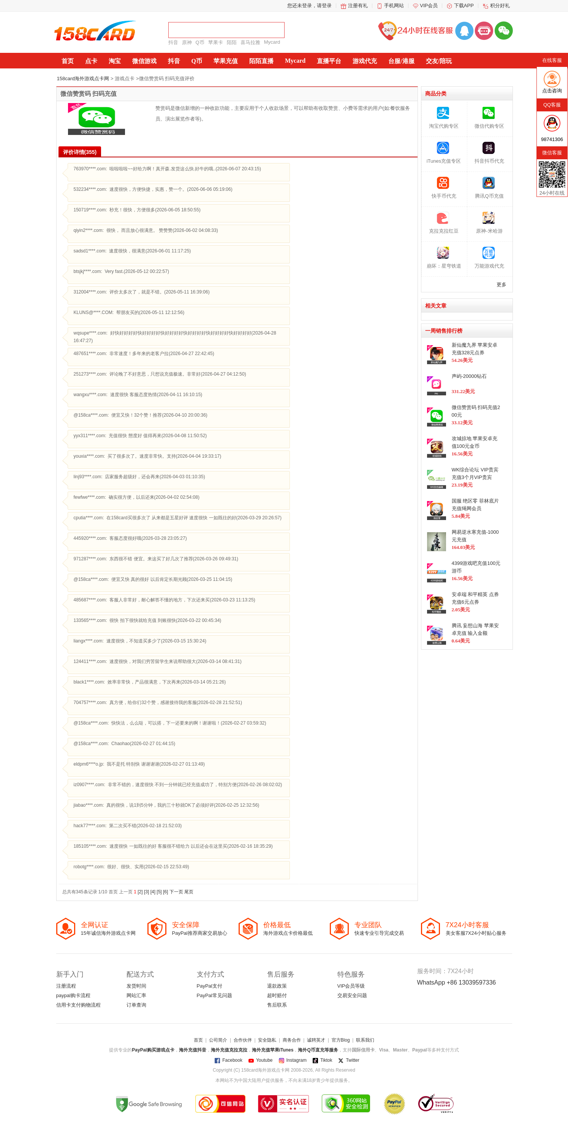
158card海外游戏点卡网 (83, 78)
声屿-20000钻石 (469, 376)
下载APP (464, 5)
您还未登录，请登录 (309, 5)
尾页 (188, 891)
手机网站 (394, 5)
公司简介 (218, 1040)
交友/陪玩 (439, 61)
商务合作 (292, 1040)
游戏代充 (365, 61)
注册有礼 (358, 5)
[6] (166, 891)
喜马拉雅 (250, 42)
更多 (501, 284)
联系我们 (365, 1040)
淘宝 (115, 61)
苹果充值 (226, 61)
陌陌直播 (261, 61)
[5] (160, 891)
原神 (187, 42)
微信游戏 (144, 61)
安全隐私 (267, 1040)
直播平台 (329, 61)
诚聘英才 (316, 1040)
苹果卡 (215, 42)
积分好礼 (500, 5)
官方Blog (341, 1040)
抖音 (173, 42)
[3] (147, 891)
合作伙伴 (243, 1040)
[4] (153, 891)
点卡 (91, 61)
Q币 (200, 42)
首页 (68, 61)
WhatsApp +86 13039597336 (456, 982)
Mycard (272, 42)
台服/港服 (401, 61)
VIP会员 (429, 5)
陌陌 (232, 42)
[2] (140, 891)
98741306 (552, 139)
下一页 (176, 891)
